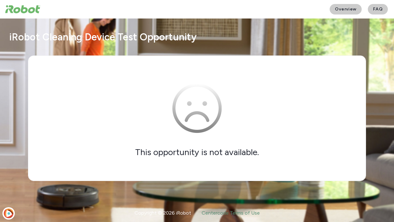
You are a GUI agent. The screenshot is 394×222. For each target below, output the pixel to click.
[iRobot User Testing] (22, 9)
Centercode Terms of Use (231, 213)
